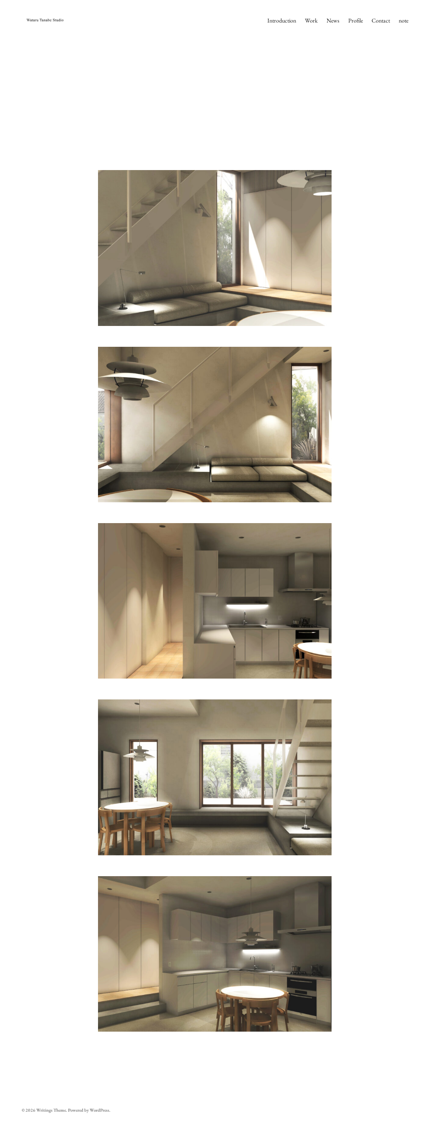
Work (311, 20)
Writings (44, 1110)
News (333, 20)
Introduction (281, 20)
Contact (381, 20)
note (403, 20)
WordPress (99, 1110)
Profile (355, 20)
